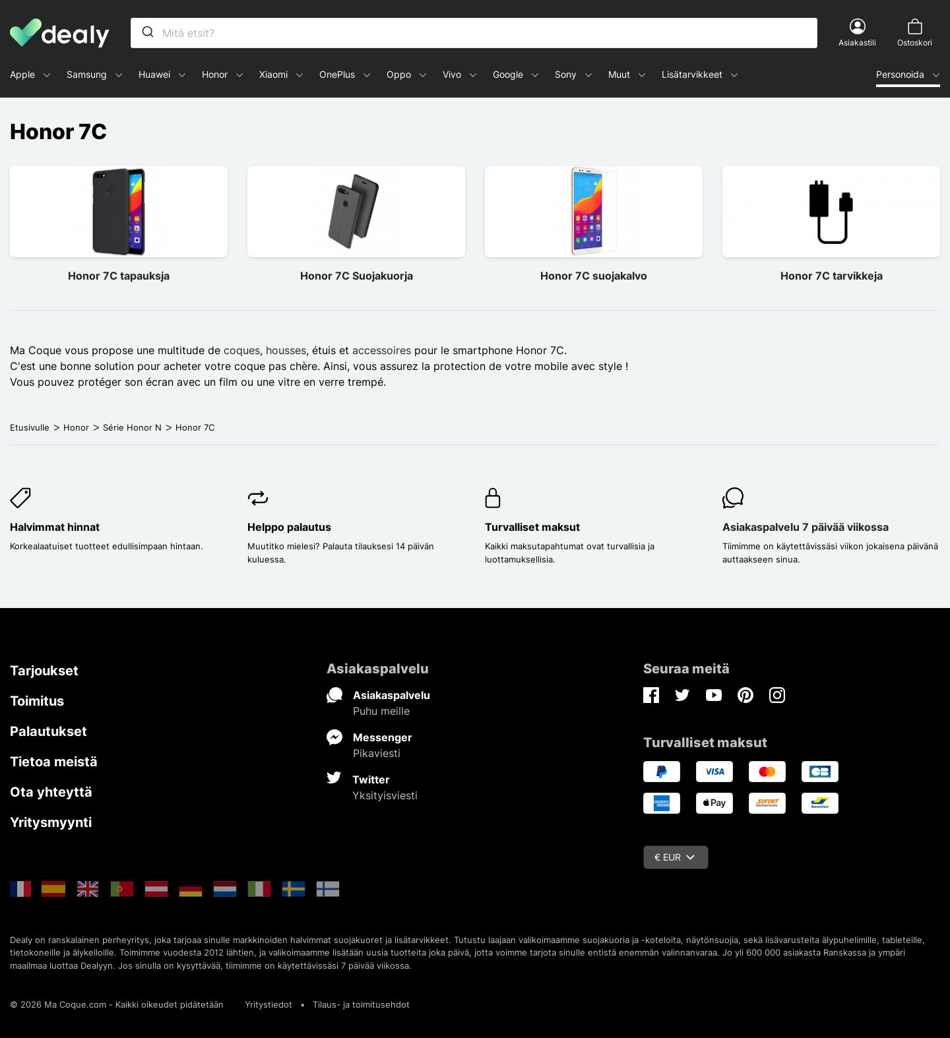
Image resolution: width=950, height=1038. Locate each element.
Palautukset (48, 731)
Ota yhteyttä (51, 792)
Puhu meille (381, 710)
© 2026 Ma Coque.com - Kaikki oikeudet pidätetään (117, 1004)
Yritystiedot (268, 1004)
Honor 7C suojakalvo (593, 275)
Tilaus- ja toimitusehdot (361, 1004)
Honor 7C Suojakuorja (356, 275)
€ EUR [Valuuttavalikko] (674, 857)
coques (242, 350)
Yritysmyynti (51, 822)
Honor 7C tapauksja (119, 275)
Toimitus (37, 701)
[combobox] (474, 33)
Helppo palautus (289, 527)
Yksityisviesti (385, 795)
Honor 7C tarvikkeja (831, 275)
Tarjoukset (44, 671)
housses (286, 350)
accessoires (381, 350)
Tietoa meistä (54, 762)
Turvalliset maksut (532, 527)
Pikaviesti (376, 753)
